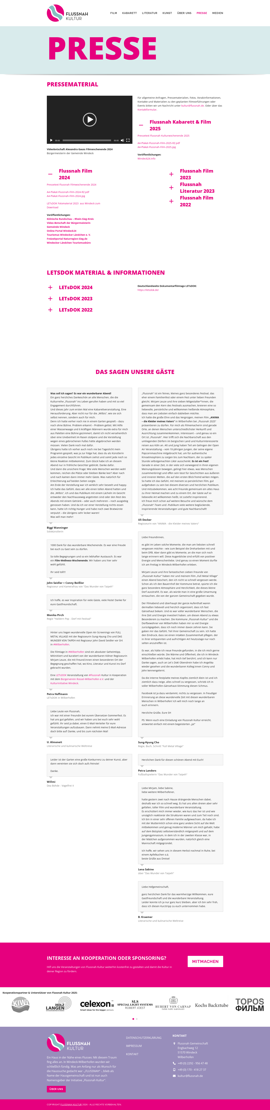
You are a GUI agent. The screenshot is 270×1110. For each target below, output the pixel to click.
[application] (89, 120)
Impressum (134, 1046)
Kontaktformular (147, 109)
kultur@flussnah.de (192, 105)
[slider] (87, 140)
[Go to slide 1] (133, 1019)
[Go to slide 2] (137, 1019)
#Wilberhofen (61, 644)
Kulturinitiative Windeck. (64, 683)
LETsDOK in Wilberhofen (61, 697)
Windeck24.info (146, 158)
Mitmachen (205, 961)
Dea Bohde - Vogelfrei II (60, 785)
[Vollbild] (128, 140)
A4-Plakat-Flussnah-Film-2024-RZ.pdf (68, 192)
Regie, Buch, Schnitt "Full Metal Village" (161, 746)
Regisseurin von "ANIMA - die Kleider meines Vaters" (168, 523)
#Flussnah (95, 675)
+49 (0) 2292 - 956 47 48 (193, 1063)
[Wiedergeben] (51, 140)
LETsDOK (61, 675)
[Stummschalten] (122, 140)
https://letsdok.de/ (148, 290)
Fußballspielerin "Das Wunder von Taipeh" (162, 774)
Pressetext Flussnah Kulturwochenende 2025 (163, 135)
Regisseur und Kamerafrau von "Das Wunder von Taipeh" (80, 586)
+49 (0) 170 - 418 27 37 (192, 1070)
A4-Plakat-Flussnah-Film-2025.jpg (157, 147)
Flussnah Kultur (71, 1104)
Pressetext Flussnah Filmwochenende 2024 (71, 184)
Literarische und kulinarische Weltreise (69, 746)
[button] (90, 120)
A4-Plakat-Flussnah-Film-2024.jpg (66, 196)
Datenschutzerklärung (144, 1038)
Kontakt (132, 1054)
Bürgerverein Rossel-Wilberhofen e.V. (82, 679)
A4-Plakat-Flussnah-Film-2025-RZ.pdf (159, 143)
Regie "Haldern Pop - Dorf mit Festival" (69, 618)
